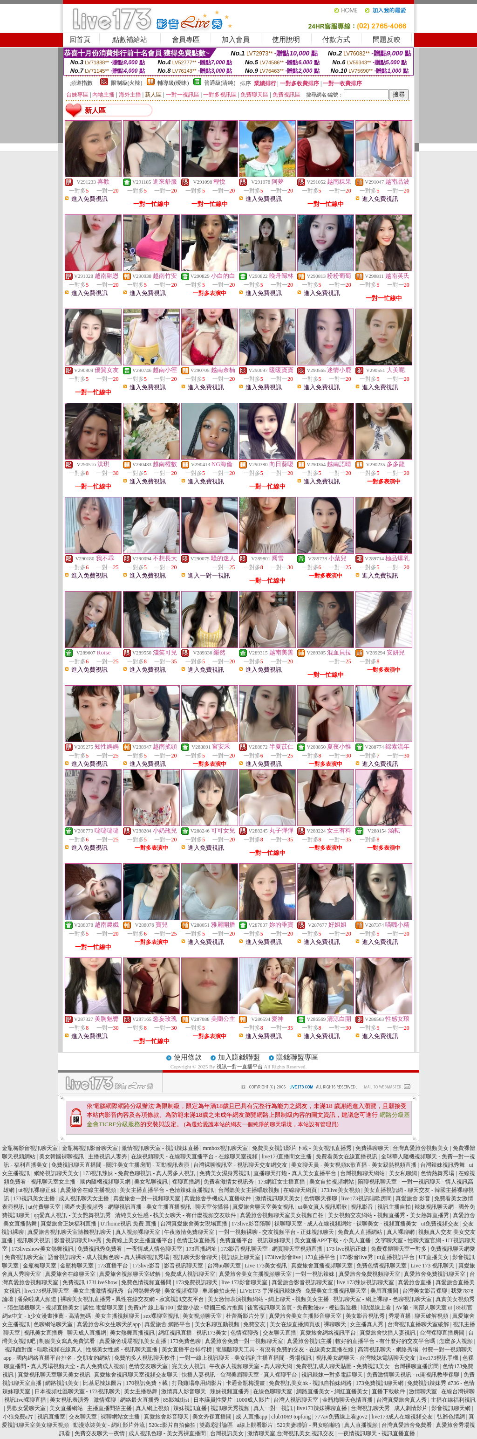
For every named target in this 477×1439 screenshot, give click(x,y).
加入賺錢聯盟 (239, 1057)
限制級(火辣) (127, 83)
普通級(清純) (220, 83)
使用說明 (286, 39)
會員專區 (186, 39)
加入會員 (236, 39)
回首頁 (79, 39)
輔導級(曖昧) (173, 83)
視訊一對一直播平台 (240, 1066)
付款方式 (336, 39)
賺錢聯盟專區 (297, 1057)
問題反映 (387, 39)
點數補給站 (129, 39)
